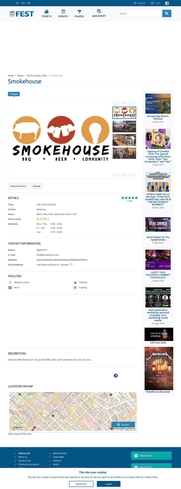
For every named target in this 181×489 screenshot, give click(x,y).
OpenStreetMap (118, 428)
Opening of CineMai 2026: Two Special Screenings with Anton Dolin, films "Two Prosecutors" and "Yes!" (158, 156)
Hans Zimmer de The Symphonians (158, 238)
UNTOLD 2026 (158, 342)
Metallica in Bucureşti (158, 392)
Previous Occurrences (28, 464)
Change (36, 186)
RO (17, 3)
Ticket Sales (58, 457)
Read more (81, 484)
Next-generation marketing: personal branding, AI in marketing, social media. (158, 315)
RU (23, 3)
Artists (56, 464)
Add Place (143, 467)
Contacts (57, 461)
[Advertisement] (90, 45)
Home (11, 76)
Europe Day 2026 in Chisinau (158, 117)
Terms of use (24, 461)
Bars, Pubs (42, 76)
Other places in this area (20, 434)
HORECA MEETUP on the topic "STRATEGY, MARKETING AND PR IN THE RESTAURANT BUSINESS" (158, 199)
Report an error (18, 186)
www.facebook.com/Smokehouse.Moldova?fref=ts (62, 260)
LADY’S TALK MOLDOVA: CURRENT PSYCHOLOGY (158, 275)
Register (139, 3)
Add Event (143, 456)
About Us (22, 457)
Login (155, 3)
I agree (108, 484)
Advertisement (60, 453)
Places (20, 76)
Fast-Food (31, 76)
